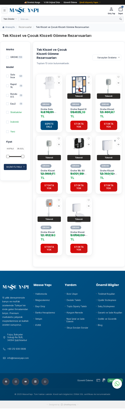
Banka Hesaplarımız (45, 312)
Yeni (10, 131)
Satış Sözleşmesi (106, 306)
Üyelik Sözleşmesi (107, 300)
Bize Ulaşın (72, 294)
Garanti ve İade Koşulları (110, 312)
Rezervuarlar (25, 27)
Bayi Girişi (40, 306)
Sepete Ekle (49, 125)
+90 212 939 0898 (16, 350)
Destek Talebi (74, 300)
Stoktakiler (14, 112)
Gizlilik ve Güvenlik (107, 319)
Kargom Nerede (75, 312)
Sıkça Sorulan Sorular (77, 327)
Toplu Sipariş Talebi (77, 306)
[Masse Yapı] (57, 10)
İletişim (38, 319)
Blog (100, 325)
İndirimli (12, 122)
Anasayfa (8, 27)
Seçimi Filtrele (15, 167)
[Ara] (121, 19)
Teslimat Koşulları (106, 294)
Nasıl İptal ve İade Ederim (76, 320)
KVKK (38, 325)
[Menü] (4, 10)
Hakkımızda (41, 294)
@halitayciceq (68, 406)
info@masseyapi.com (18, 359)
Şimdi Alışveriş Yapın (90, 2)
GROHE (46, 104)
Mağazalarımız (42, 300)
